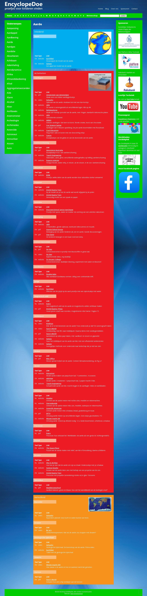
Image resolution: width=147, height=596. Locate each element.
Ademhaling (13, 65)
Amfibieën (12, 111)
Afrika (10, 74)
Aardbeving (12, 37)
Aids (9, 92)
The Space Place (52, 448)
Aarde (10, 42)
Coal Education (52, 130)
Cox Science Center (53, 125)
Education (50, 373)
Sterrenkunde (51, 403)
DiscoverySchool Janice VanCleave (59, 210)
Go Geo (49, 249)
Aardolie (11, 51)
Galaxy (49, 64)
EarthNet (50, 59)
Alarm (10, 97)
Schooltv (49, 100)
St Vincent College (53, 259)
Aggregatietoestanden (18, 88)
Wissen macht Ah (53, 418)
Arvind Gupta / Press (54, 309)
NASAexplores (51, 110)
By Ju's (48, 530)
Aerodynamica (14, 69)
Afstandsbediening (16, 79)
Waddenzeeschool (53, 488)
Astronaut (12, 134)
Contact (134, 8)
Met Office (50, 359)
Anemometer (13, 115)
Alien (9, 106)
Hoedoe (49, 398)
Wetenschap (92, 16)
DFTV (48, 413)
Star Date (50, 235)
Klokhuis (49, 323)
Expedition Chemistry (127, 119)
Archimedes (13, 125)
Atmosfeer (12, 139)
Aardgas (11, 46)
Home (100, 8)
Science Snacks (52, 468)
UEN (48, 105)
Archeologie (13, 120)
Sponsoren (125, 8)
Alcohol (10, 102)
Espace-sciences (52, 160)
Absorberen (12, 56)
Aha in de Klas (52, 463)
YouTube (130, 99)
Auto (9, 148)
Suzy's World (51, 329)
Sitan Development (76, 594)
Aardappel (12, 32)
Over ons (114, 8)
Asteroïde (12, 129)
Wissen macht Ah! (53, 565)
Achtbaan (12, 60)
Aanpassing (12, 28)
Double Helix (51, 274)
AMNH (48, 120)
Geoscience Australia (54, 150)
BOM (48, 175)
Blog (107, 8)
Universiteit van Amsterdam (57, 95)
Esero (48, 304)
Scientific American (54, 408)
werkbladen (123, 146)
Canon (48, 135)
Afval (9, 83)
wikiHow (49, 378)
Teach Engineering (53, 155)
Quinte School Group (54, 229)
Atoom (10, 143)
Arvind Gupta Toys (53, 190)
